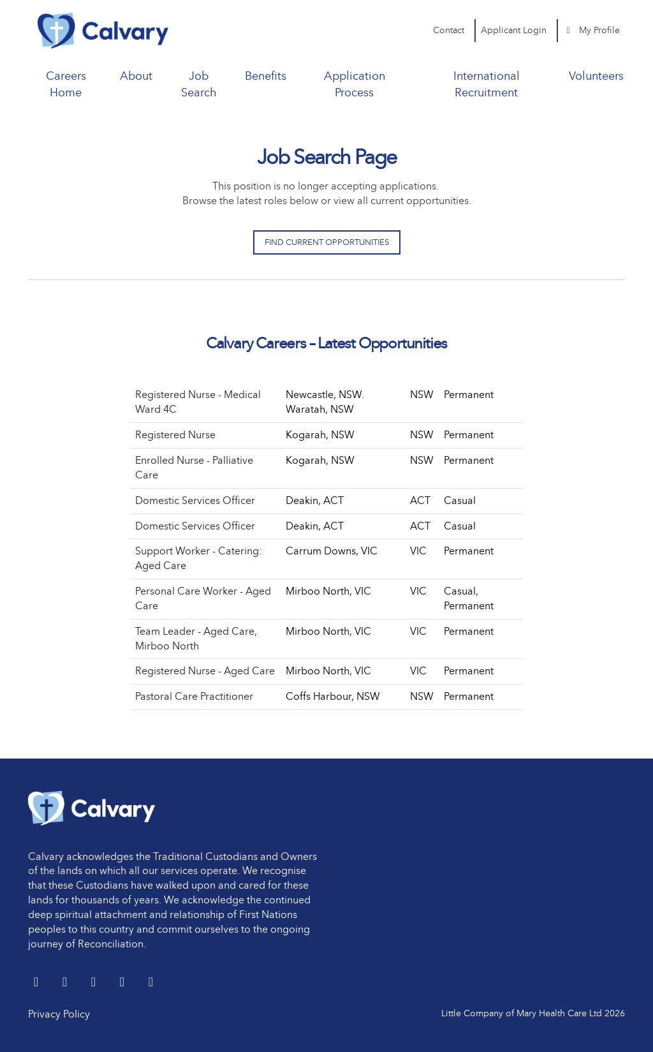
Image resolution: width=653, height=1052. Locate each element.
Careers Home (66, 84)
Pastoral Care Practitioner (194, 696)
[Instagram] (151, 983)
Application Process (354, 84)
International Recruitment (486, 84)
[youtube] (123, 983)
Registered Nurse (175, 435)
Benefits (265, 76)
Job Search (198, 84)
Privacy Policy (59, 1014)
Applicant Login (514, 30)
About (136, 76)
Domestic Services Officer (195, 500)
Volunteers (596, 76)
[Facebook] (94, 983)
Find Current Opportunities (327, 242)
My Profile (591, 30)
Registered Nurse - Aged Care (205, 671)
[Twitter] (37, 983)
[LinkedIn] (66, 983)
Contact (448, 30)
